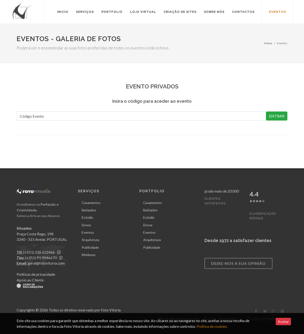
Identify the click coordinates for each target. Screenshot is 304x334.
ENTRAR (276, 116)
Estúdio (87, 217)
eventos (277, 12)
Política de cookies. (212, 326)
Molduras (88, 255)
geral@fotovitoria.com (46, 263)
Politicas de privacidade (36, 274)
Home (268, 43)
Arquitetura (90, 240)
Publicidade (90, 247)
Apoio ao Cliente (30, 280)
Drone (86, 225)
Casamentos (91, 203)
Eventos (88, 232)
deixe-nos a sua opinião (238, 263)
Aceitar (283, 321)
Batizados (89, 210)
